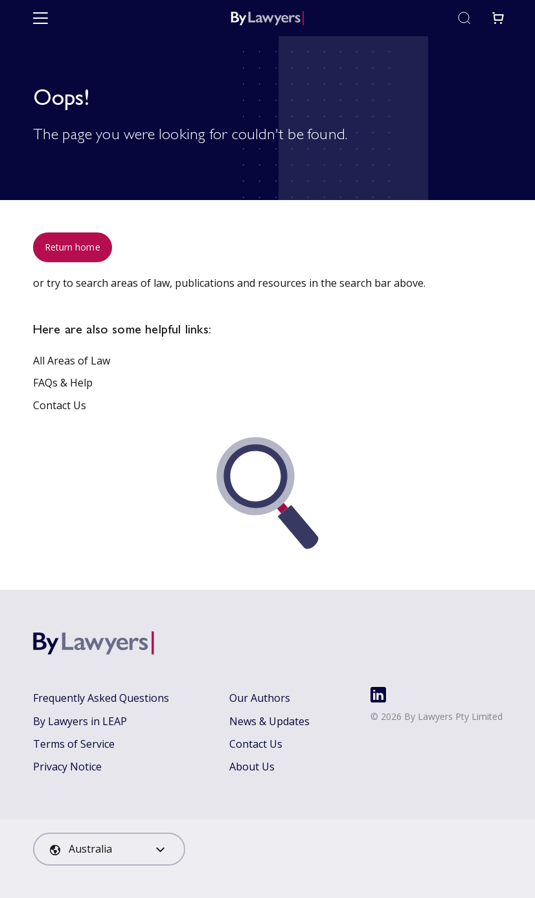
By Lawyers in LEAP (80, 721)
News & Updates (269, 721)
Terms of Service (74, 744)
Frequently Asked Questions (101, 698)
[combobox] (109, 849)
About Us (252, 766)
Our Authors (259, 698)
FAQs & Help (63, 383)
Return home (72, 247)
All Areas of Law (71, 361)
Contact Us (59, 405)
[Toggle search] (464, 18)
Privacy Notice (67, 766)
